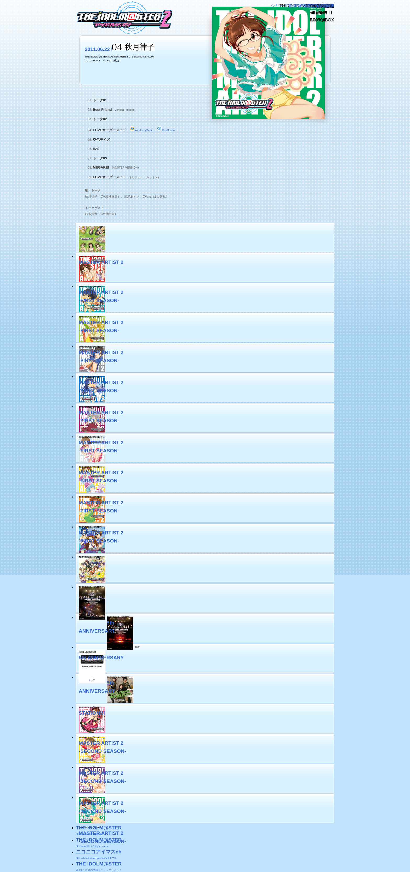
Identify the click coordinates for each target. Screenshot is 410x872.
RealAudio (166, 130)
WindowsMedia (141, 130)
